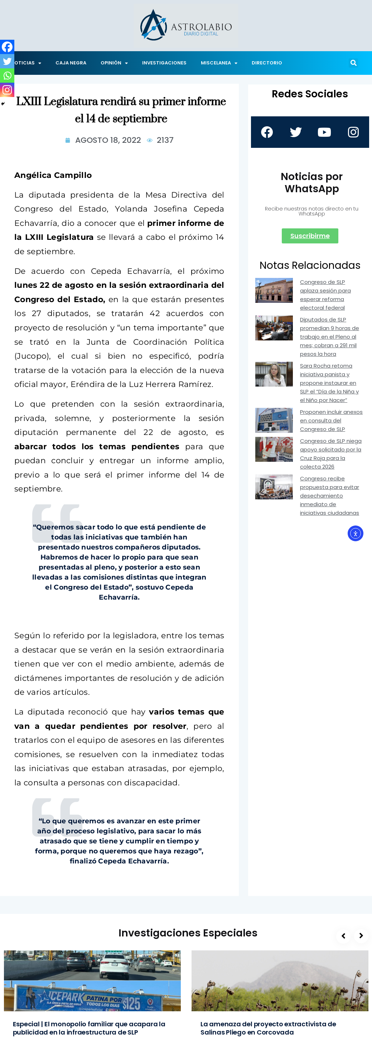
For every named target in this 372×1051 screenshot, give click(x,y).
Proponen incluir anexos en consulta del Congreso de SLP (331, 420)
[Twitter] (7, 61)
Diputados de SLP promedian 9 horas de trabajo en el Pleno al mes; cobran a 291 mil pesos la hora (329, 337)
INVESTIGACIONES (164, 62)
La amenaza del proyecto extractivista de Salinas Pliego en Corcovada (268, 1028)
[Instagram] (7, 90)
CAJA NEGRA (70, 62)
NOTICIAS (26, 63)
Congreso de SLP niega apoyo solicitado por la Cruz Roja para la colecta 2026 (331, 453)
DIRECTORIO (267, 62)
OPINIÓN (114, 63)
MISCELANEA (219, 63)
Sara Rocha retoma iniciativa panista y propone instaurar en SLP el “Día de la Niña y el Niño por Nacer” (329, 383)
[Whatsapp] (7, 75)
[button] (353, 63)
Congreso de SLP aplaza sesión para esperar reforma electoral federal (325, 294)
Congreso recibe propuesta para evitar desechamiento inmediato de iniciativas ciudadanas (329, 496)
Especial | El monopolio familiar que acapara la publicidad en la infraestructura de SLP (89, 1028)
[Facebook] (7, 47)
